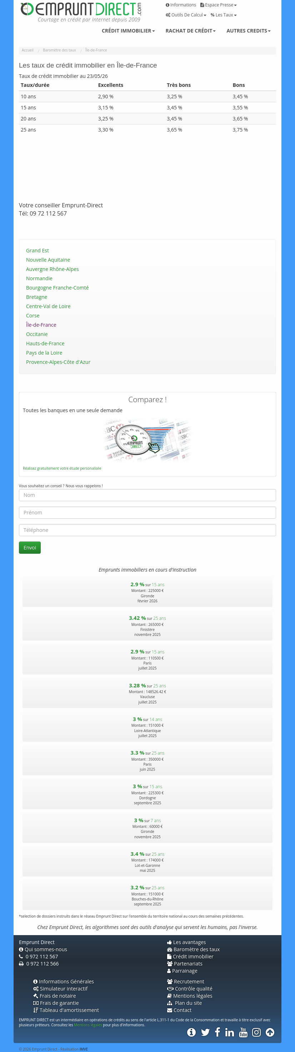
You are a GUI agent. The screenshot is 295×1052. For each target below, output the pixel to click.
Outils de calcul (186, 15)
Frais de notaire (54, 995)
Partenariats (184, 963)
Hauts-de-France (45, 343)
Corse (33, 315)
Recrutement (185, 981)
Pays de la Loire (44, 352)
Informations (181, 5)
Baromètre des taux (193, 949)
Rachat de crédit (191, 30)
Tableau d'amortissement (66, 1010)
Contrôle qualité (189, 988)
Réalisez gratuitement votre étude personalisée (62, 468)
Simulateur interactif (60, 988)
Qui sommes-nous (43, 949)
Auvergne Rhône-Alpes (52, 269)
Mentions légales (189, 995)
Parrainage (182, 970)
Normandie (39, 278)
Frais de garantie (56, 1002)
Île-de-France (41, 324)
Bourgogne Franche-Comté (57, 287)
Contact (179, 1010)
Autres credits (248, 30)
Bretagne (36, 296)
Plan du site (184, 1002)
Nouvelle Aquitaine (48, 259)
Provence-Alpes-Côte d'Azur (58, 362)
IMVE (84, 1049)
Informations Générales (63, 981)
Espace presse (218, 5)
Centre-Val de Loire (48, 306)
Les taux (224, 15)
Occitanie (37, 334)
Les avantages (186, 942)
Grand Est (37, 250)
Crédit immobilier (128, 30)
